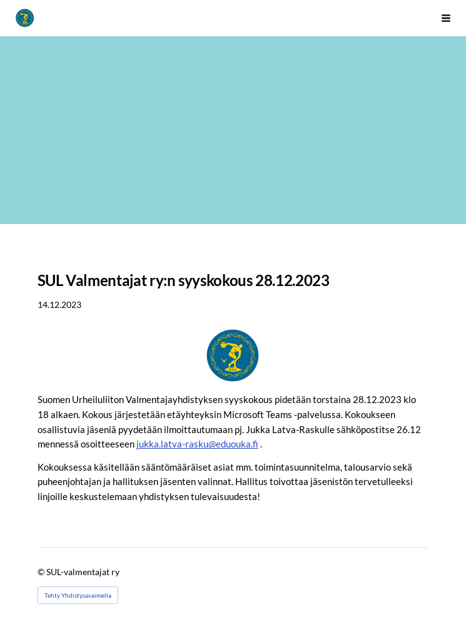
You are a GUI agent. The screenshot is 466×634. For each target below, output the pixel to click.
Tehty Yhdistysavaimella (77, 595)
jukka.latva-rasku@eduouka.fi (197, 443)
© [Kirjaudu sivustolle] (42, 571)
